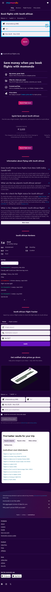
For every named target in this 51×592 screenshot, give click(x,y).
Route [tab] (4, 321)
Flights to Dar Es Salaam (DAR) (12, 474)
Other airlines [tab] (33, 440)
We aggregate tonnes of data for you (26, 504)
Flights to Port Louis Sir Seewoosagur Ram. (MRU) (18, 469)
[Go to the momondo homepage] (12, 3)
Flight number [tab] (13, 321)
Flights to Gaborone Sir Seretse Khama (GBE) (16, 459)
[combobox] (4, 18)
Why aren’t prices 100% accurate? (26, 507)
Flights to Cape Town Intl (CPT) (12, 454)
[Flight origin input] (27, 23)
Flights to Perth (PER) (9, 479)
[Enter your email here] (27, 409)
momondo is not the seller (26, 501)
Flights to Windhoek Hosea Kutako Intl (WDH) (16, 461)
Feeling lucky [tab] (8, 445)
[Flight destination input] (27, 29)
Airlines (24, 514)
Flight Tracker (42, 196)
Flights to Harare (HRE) (10, 466)
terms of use (24, 422)
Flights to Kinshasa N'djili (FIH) (12, 477)
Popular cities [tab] (21, 440)
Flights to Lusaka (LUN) (10, 464)
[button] (3, 3)
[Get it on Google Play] (6, 576)
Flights (18, 514)
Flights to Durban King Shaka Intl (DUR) (14, 456)
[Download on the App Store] (17, 576)
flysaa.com (24, 204)
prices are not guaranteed (40, 495)
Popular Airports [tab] (9, 440)
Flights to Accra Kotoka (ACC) (12, 472)
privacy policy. (33, 422)
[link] (25, 103)
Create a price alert (26, 94)
